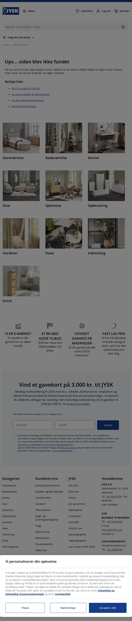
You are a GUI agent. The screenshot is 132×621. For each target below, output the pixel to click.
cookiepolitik (62, 594)
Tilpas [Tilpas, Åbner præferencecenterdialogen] (25, 607)
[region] (66, 586)
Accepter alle (108, 607)
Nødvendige (68, 607)
